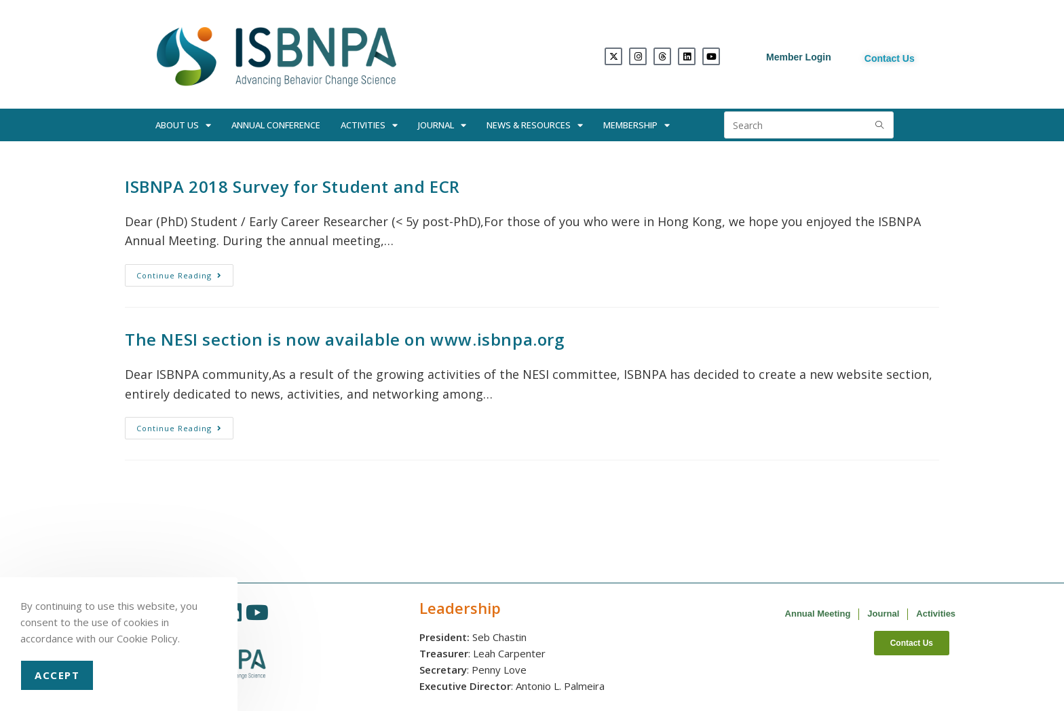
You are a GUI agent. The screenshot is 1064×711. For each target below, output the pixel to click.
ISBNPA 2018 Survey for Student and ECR (292, 186)
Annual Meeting (818, 613)
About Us (183, 125)
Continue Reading (184, 272)
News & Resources (535, 125)
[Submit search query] (880, 125)
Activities (369, 125)
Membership (636, 125)
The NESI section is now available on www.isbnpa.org (345, 339)
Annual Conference (275, 125)
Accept (57, 675)
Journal (442, 125)
